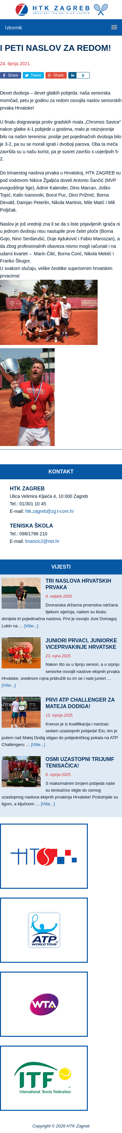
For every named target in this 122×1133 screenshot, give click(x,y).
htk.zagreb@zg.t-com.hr (49, 511)
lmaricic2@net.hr (42, 541)
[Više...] (31, 625)
